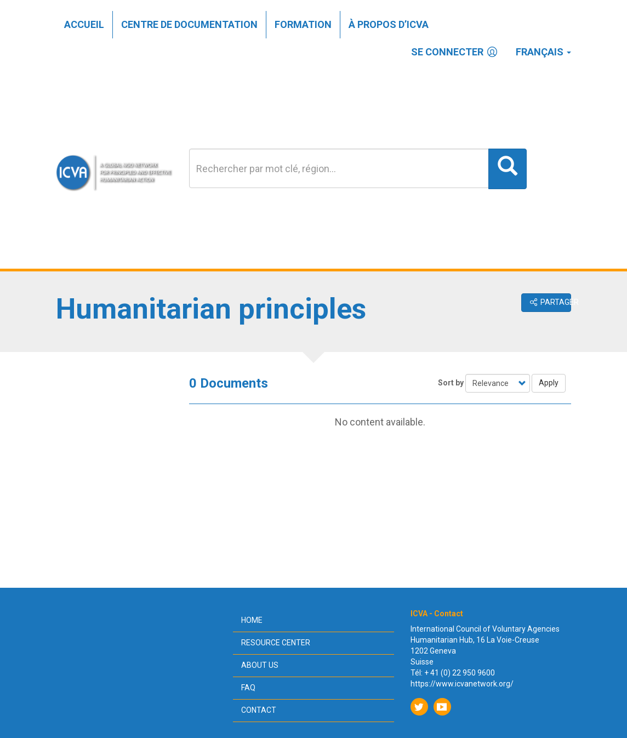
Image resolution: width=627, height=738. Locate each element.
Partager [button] (549, 302)
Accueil (84, 24)
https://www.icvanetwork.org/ (462, 683)
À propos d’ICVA (389, 24)
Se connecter (455, 52)
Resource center (275, 642)
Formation (303, 24)
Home (252, 620)
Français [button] (543, 52)
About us (259, 665)
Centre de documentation (189, 24)
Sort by (451, 382)
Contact (258, 710)
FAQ (248, 687)
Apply (548, 382)
